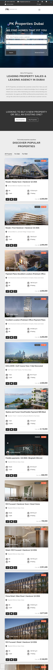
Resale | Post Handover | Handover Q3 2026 (22, 228)
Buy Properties (33, 119)
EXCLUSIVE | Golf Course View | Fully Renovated (24, 366)
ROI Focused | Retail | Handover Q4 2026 (21, 642)
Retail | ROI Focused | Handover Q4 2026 (21, 550)
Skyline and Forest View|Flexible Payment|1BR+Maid (26, 412)
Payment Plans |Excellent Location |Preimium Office (25, 274)
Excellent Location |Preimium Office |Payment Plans (25, 320)
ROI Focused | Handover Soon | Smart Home (23, 504)
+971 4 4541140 (11, 1)
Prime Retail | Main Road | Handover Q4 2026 (23, 596)
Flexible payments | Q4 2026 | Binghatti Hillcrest (24, 458)
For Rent (24, 154)
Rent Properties (20, 119)
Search (11, 52)
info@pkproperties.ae (24, 1)
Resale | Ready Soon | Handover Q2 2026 (21, 182)
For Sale (17, 154)
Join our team (10, 4)
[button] (26, 43)
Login (39, 4)
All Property (8, 154)
